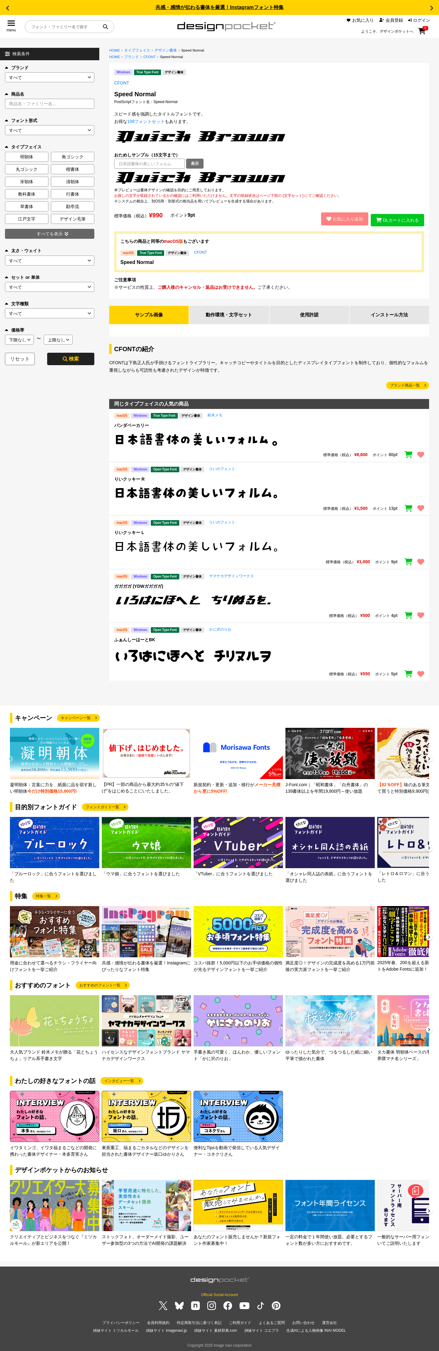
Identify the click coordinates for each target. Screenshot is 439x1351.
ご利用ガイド (240, 1321)
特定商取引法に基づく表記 (199, 1321)
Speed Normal (137, 260)
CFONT (149, 57)
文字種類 (17, 303)
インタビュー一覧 (119, 1079)
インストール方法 (389, 313)
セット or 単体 (22, 277)
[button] (7, 8)
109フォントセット (146, 121)
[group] (54, 759)
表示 (195, 163)
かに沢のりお (220, 628)
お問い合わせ (303, 1321)
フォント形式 (21, 120)
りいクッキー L (129, 531)
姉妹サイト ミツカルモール (116, 1329)
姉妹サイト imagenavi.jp (166, 1329)
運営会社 (329, 1321)
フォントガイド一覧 (102, 806)
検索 (71, 358)
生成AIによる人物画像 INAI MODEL (316, 1329)
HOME (114, 50)
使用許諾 (309, 313)
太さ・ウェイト (23, 250)
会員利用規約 (158, 1321)
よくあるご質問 (272, 1321)
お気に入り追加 (342, 217)
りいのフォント (222, 467)
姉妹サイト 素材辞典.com (215, 1329)
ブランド (17, 67)
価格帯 (14, 330)
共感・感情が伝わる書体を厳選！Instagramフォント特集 (219, 7)
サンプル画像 (149, 313)
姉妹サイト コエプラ (261, 1329)
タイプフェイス (137, 50)
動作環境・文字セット (229, 313)
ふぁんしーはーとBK (134, 638)
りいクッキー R (129, 477)
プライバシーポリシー (121, 1321)
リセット (20, 358)
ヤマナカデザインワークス (231, 575)
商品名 (14, 94)
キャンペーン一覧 (76, 716)
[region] (269, 178)
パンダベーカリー (131, 424)
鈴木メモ (215, 414)
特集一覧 (43, 895)
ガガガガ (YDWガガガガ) (138, 585)
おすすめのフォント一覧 (99, 984)
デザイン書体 (166, 50)
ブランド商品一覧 (405, 384)
